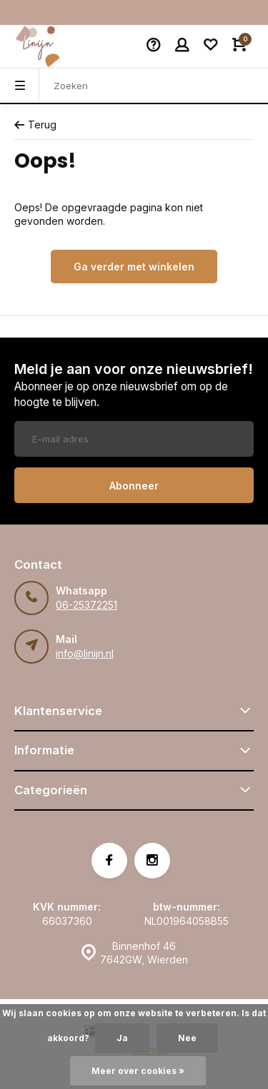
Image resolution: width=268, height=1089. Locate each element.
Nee (187, 1038)
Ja (122, 1038)
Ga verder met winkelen (134, 266)
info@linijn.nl (85, 653)
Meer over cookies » (137, 1070)
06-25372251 (86, 605)
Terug (35, 124)
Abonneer (134, 486)
